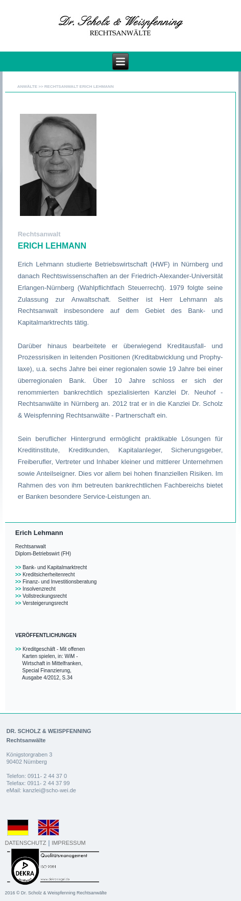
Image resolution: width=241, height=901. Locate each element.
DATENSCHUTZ (25, 843)
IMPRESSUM (69, 843)
